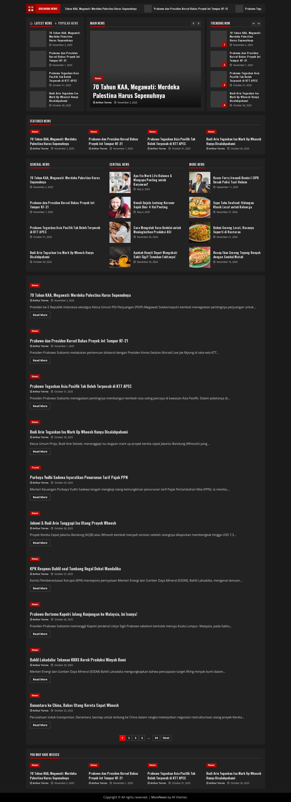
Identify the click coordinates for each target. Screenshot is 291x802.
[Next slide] (198, 23)
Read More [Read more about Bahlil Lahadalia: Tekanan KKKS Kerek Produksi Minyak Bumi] (42, 678)
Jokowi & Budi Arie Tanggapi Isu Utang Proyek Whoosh (73, 523)
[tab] (42, 24)
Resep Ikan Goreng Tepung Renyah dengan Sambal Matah (199, 257)
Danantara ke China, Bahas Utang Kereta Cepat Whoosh (74, 705)
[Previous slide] (193, 23)
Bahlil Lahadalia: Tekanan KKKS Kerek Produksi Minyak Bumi (78, 660)
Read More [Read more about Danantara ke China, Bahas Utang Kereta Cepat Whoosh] (42, 724)
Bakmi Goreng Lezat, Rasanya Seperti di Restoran (199, 232)
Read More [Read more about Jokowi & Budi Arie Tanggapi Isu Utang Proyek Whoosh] (42, 542)
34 (156, 738)
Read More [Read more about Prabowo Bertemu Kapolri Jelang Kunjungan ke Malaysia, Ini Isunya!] (42, 633)
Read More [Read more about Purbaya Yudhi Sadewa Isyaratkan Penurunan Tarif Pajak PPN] (42, 496)
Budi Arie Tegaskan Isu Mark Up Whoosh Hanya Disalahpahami (219, 99)
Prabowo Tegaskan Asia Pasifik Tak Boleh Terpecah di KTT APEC (219, 79)
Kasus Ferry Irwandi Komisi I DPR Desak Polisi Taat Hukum (199, 182)
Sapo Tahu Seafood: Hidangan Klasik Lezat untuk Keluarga (199, 207)
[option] (145, 69)
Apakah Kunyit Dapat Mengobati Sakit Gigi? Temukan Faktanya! (120, 257)
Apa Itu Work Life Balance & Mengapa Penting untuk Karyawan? (120, 182)
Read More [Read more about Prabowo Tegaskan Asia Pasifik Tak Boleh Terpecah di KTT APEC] (42, 405)
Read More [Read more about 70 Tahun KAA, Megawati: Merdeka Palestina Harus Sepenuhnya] (42, 314)
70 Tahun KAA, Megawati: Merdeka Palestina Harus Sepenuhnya (100, 8)
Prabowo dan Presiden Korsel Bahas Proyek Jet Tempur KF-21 (192, 8)
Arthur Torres (104, 102)
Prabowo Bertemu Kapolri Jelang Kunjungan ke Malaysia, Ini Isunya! (83, 614)
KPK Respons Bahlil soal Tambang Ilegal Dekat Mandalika (75, 568)
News (98, 78)
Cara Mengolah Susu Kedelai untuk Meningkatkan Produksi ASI (120, 232)
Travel (35, 467)
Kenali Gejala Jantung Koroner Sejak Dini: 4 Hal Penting (120, 207)
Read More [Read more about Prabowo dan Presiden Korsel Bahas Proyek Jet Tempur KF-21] (42, 359)
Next (166, 738)
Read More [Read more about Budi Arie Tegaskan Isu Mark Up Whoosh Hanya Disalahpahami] (42, 450)
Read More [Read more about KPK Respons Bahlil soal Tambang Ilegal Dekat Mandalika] (42, 587)
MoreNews (159, 797)
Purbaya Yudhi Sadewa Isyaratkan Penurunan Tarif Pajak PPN (79, 477)
